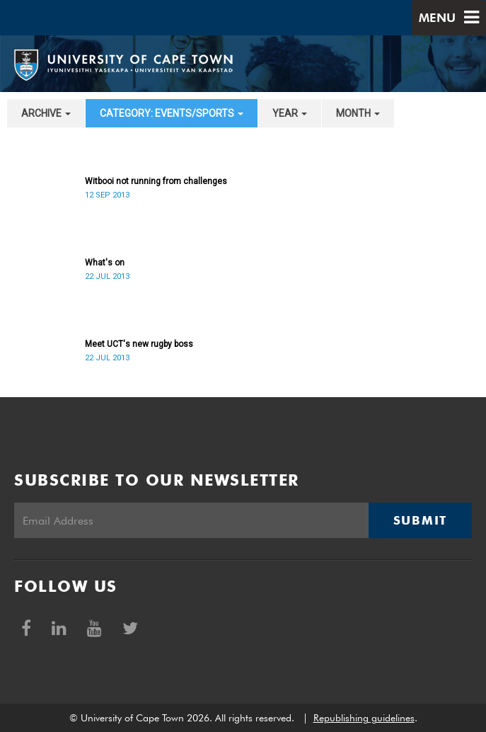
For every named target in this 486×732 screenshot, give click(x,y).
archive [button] (46, 113)
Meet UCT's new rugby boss (139, 344)
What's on (105, 263)
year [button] (289, 113)
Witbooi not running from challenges (156, 181)
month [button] (358, 113)
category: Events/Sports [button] (171, 113)
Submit (420, 520)
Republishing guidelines (364, 718)
